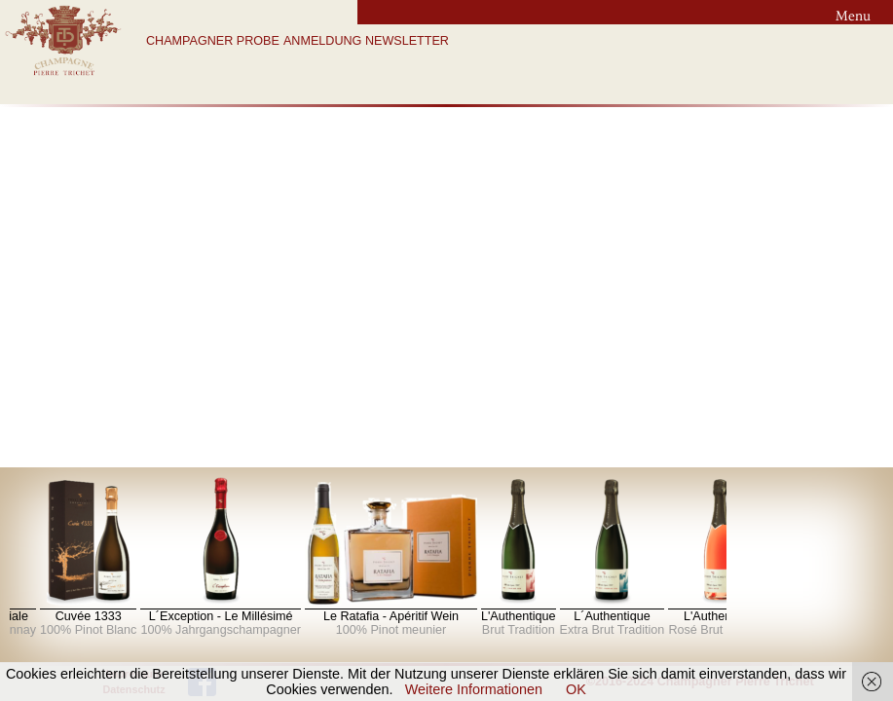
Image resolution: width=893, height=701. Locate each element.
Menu (853, 15)
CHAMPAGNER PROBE (212, 41)
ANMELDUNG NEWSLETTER (366, 41)
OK (576, 689)
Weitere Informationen (473, 689)
